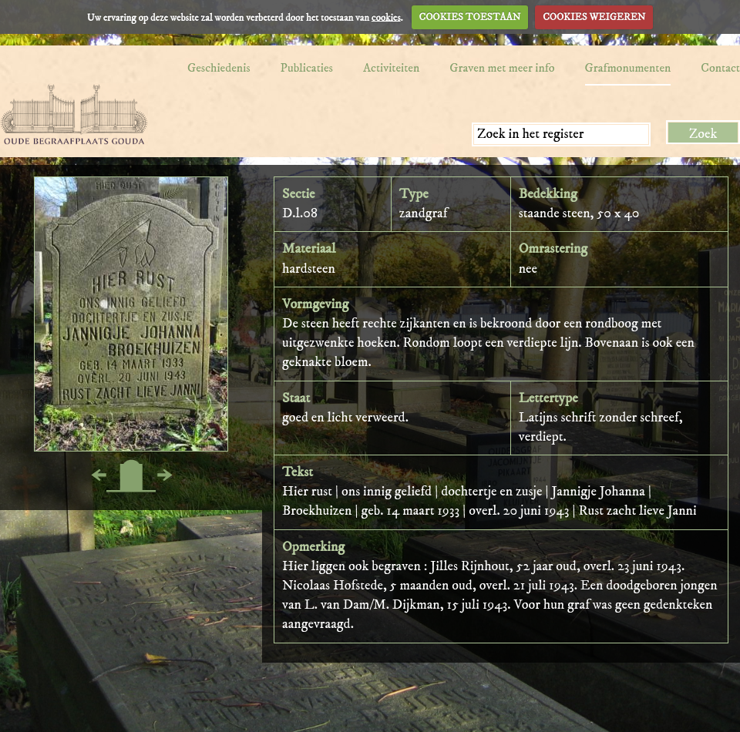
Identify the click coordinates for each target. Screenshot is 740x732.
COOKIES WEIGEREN (594, 17)
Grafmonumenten (628, 68)
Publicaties (307, 68)
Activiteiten (391, 68)
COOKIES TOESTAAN (470, 17)
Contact (720, 68)
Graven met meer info (501, 68)
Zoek (703, 134)
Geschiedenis (219, 68)
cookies (386, 17)
